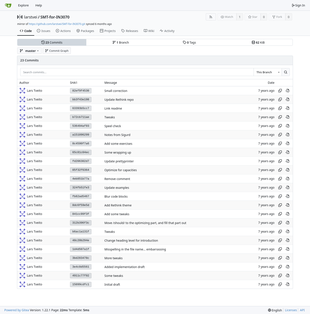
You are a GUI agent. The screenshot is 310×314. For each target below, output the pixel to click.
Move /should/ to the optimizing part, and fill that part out (145, 223)
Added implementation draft (124, 267)
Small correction (115, 91)
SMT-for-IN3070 (54, 17)
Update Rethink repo (119, 100)
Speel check (112, 126)
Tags (189, 42)
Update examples (116, 188)
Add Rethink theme (118, 205)
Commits (51, 42)
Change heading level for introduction (131, 240)
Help (38, 5)
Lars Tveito (34, 90)
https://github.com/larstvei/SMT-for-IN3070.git (57, 24)
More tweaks (113, 258)
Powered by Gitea (16, 310)
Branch (120, 42)
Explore (23, 5)
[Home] (8, 5)
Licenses (291, 310)
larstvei (30, 17)
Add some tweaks (116, 214)
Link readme (113, 108)
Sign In (298, 5)
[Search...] (286, 72)
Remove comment (117, 179)
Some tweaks (113, 276)
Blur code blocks (116, 196)
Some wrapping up (117, 152)
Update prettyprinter (119, 161)
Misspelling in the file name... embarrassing (135, 249)
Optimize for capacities (120, 170)
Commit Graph (56, 51)
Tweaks (109, 117)
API (302, 310)
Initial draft (112, 284)
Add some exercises (118, 144)
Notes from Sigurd (117, 135)
